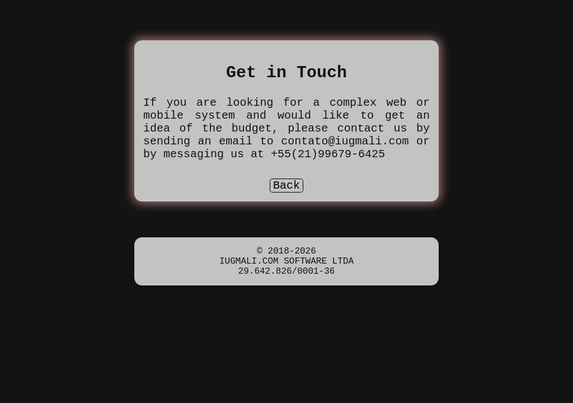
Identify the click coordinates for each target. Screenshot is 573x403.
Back (286, 201)
